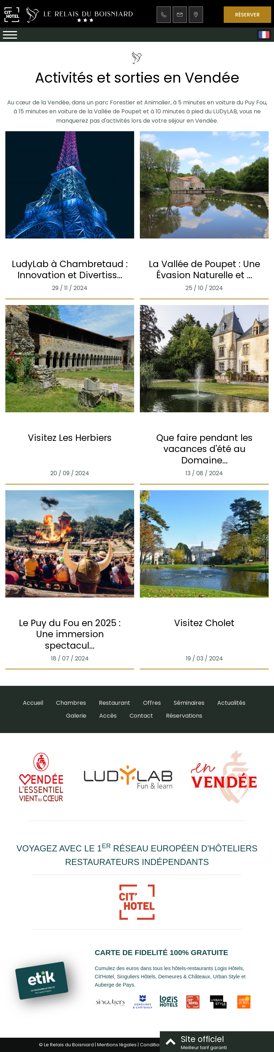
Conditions (152, 1045)
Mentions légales (117, 1045)
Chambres (71, 703)
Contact (141, 716)
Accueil (33, 703)
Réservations (184, 716)
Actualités (231, 703)
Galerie (76, 716)
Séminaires (189, 703)
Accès (108, 716)
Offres (152, 703)
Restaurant (114, 703)
